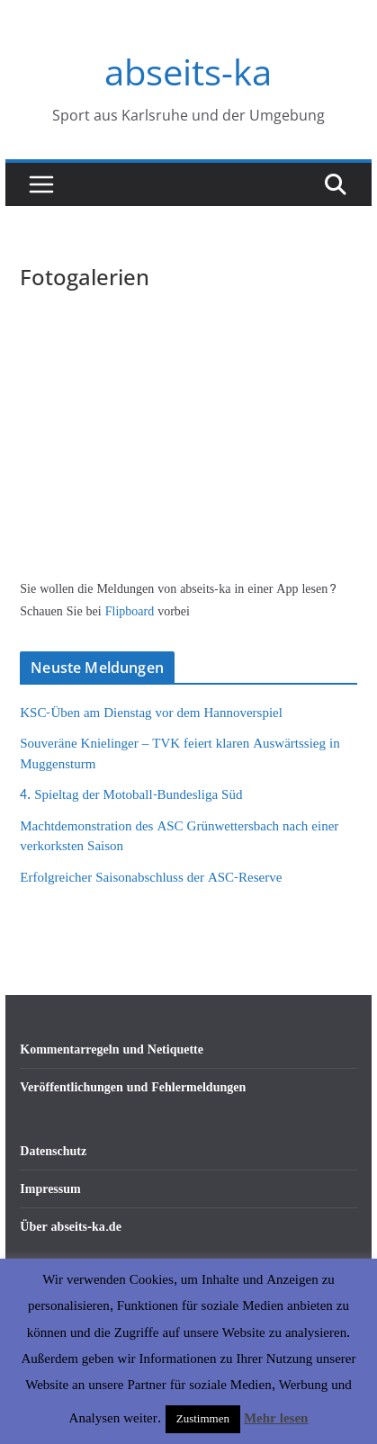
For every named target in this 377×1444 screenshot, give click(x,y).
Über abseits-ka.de (70, 1226)
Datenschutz (53, 1151)
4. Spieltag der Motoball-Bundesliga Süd (131, 795)
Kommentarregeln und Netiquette (111, 1049)
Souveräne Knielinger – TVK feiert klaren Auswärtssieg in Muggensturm (179, 753)
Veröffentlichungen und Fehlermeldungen (133, 1087)
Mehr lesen (276, 1418)
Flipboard (131, 611)
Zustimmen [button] (202, 1419)
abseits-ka (188, 71)
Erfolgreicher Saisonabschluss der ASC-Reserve (151, 878)
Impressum (50, 1189)
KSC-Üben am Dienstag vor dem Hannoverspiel (151, 713)
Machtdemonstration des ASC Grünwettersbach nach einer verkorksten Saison (179, 836)
